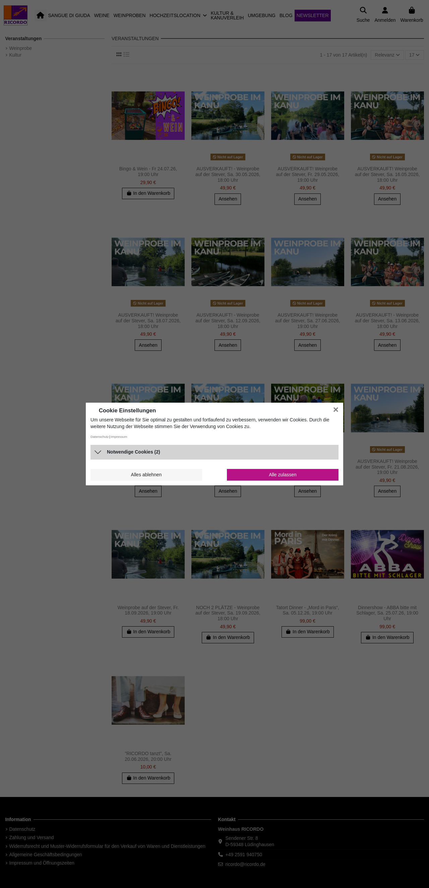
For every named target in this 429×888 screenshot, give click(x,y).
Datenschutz (99, 436)
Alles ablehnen (146, 474)
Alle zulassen (283, 474)
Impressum (119, 436)
